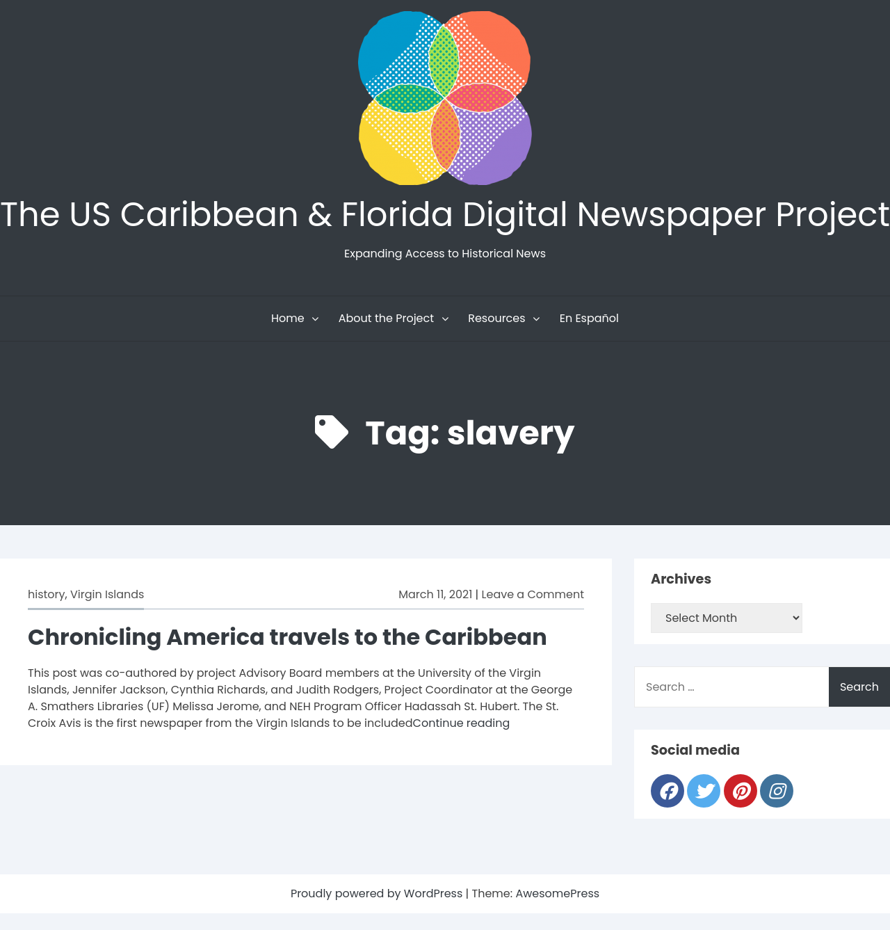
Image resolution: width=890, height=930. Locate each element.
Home (288, 318)
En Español (589, 318)
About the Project (386, 318)
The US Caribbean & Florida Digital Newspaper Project (445, 214)
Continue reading (461, 723)
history (46, 594)
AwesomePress (557, 893)
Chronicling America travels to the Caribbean (287, 636)
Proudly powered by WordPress (378, 893)
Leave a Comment (533, 594)
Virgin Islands (107, 594)
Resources (496, 318)
